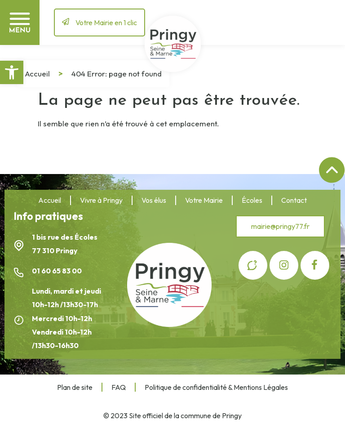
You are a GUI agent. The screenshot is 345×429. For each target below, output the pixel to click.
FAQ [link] (118, 387)
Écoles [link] (252, 200)
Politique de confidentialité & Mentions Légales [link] (216, 387)
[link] (11, 72)
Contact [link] (294, 200)
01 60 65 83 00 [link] (57, 270)
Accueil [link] (37, 73)
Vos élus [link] (154, 200)
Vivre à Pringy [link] (101, 200)
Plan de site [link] (75, 387)
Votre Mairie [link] (204, 200)
